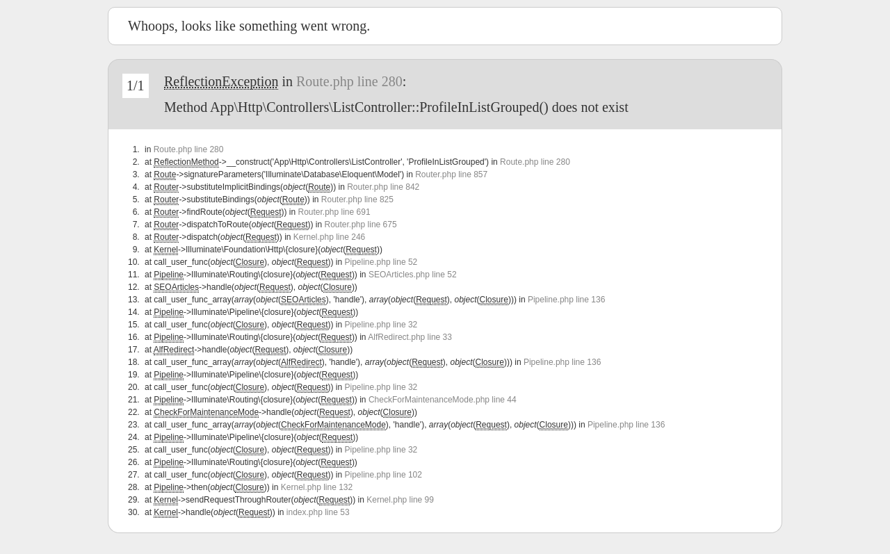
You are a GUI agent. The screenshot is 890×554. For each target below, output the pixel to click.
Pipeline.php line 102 (383, 475)
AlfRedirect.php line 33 (410, 337)
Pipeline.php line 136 (566, 299)
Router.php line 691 (334, 212)
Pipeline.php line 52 (381, 262)
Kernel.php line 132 (317, 487)
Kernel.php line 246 (329, 237)
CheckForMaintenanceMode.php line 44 (443, 400)
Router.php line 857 (451, 174)
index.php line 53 (318, 512)
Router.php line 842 (383, 187)
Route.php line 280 (349, 81)
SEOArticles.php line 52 (413, 274)
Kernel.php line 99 (400, 500)
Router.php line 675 (361, 224)
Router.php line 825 (357, 199)
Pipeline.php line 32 (381, 324)
